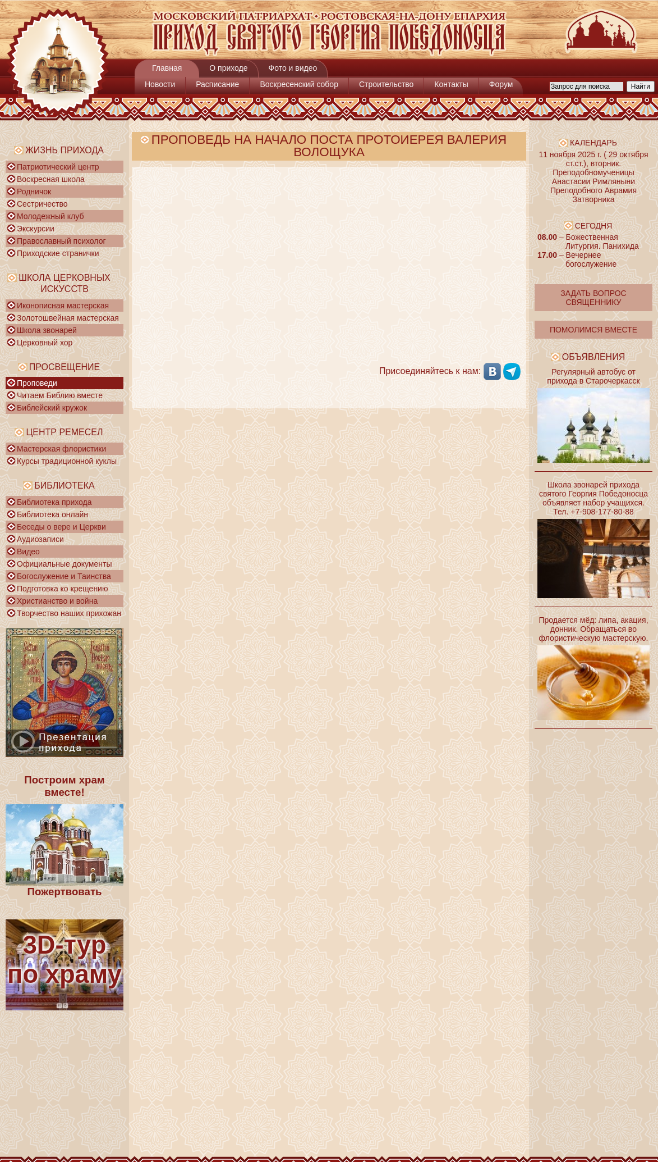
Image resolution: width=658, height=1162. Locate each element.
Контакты (451, 84)
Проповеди (37, 383)
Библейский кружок (52, 407)
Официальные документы (64, 563)
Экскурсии (35, 228)
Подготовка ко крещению (62, 588)
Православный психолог (61, 240)
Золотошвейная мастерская (68, 317)
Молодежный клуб (50, 216)
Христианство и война (57, 600)
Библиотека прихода (54, 502)
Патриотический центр (58, 166)
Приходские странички (58, 253)
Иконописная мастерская (63, 305)
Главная (167, 67)
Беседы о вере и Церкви (61, 526)
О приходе (228, 67)
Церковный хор (44, 342)
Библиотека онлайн (52, 514)
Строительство (386, 84)
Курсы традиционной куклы (67, 461)
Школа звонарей (47, 330)
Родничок (34, 191)
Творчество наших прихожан (69, 613)
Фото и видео (293, 67)
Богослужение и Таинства (64, 576)
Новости (160, 84)
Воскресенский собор (299, 84)
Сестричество (42, 203)
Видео (28, 551)
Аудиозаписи (40, 539)
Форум (501, 84)
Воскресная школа (51, 179)
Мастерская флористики (61, 448)
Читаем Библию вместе (60, 395)
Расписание (217, 84)
